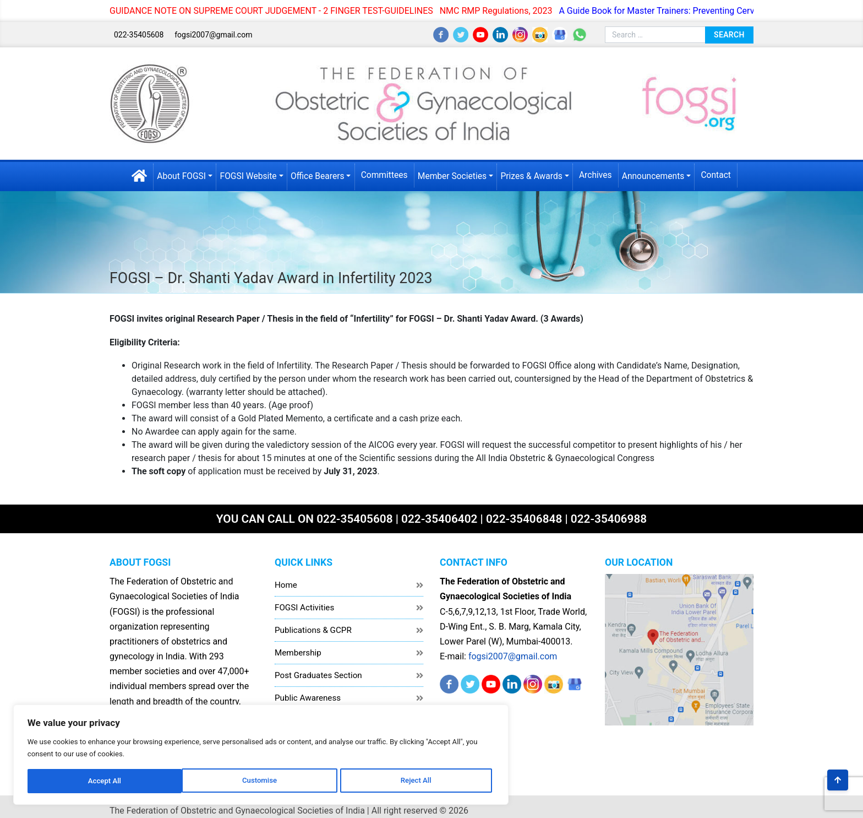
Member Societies (452, 174)
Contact (722, 172)
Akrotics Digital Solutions (704, 802)
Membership (298, 645)
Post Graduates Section (318, 668)
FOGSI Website (244, 174)
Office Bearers (314, 174)
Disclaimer (294, 735)
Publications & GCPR (313, 622)
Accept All (215, 772)
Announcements (658, 174)
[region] (143, 738)
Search (729, 33)
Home (286, 577)
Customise (71, 772)
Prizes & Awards (534, 174)
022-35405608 (138, 34)
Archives (599, 172)
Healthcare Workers (311, 713)
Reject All (144, 772)
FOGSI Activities (304, 600)
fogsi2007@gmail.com (213, 34)
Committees (383, 172)
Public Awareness (308, 690)
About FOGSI (175, 174)
